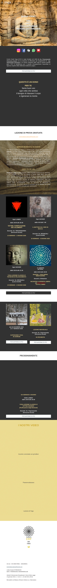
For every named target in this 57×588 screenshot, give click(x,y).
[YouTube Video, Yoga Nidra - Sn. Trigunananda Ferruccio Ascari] (28, 108)
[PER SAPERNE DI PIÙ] (16, 342)
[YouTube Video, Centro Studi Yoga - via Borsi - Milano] (28, 499)
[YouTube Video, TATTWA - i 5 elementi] (28, 377)
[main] (28, 63)
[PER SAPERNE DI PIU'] (28, 71)
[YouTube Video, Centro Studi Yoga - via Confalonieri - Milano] (28, 442)
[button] (2, 2)
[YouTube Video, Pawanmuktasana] (28, 470)
